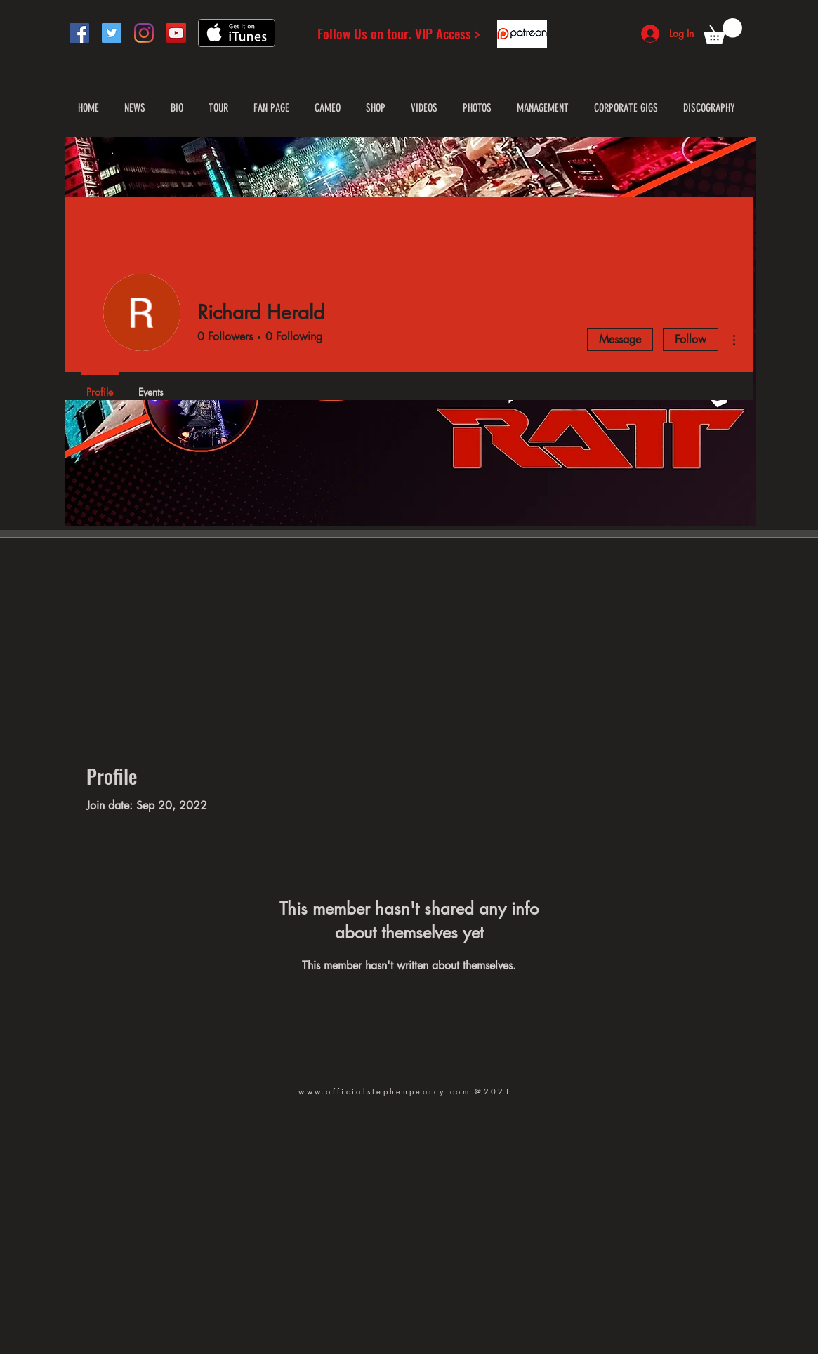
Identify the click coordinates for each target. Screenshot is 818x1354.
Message (620, 339)
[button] (723, 31)
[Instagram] (144, 33)
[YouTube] (176, 33)
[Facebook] (79, 33)
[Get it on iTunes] (236, 33)
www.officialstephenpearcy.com (384, 1091)
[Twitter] (111, 33)
